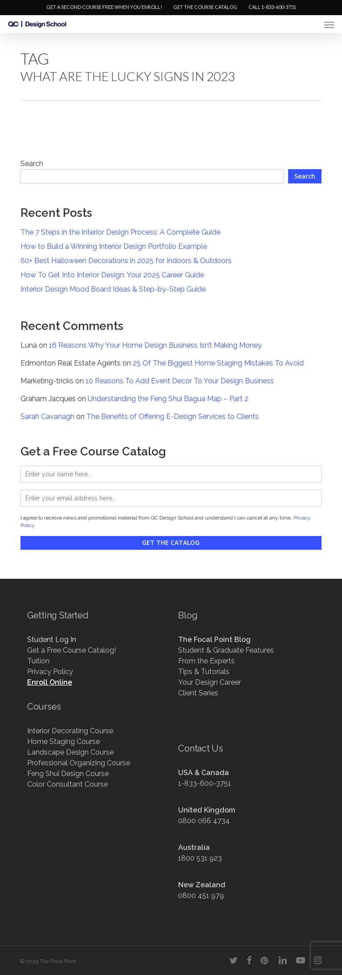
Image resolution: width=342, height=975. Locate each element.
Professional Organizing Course (78, 763)
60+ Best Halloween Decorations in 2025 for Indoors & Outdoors (126, 260)
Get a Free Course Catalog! (71, 650)
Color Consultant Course (67, 784)
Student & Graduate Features (226, 650)
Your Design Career (209, 682)
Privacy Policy (50, 671)
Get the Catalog (171, 542)
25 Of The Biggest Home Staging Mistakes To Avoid (218, 363)
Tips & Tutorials (203, 671)
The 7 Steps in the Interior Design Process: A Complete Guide (120, 232)
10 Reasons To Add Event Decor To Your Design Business (180, 381)
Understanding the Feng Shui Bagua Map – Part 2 (168, 398)
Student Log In (51, 639)
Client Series (198, 693)
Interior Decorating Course (70, 731)
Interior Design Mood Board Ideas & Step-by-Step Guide (113, 289)
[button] (329, 24)
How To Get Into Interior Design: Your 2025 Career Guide (112, 275)
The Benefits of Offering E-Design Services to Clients (172, 416)
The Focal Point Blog (214, 639)
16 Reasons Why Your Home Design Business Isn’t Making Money (155, 345)
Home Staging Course (63, 741)
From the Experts (206, 661)
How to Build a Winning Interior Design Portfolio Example (113, 246)
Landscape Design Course (70, 752)
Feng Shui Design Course (68, 773)
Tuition (38, 661)
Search (31, 163)
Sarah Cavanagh (47, 416)
